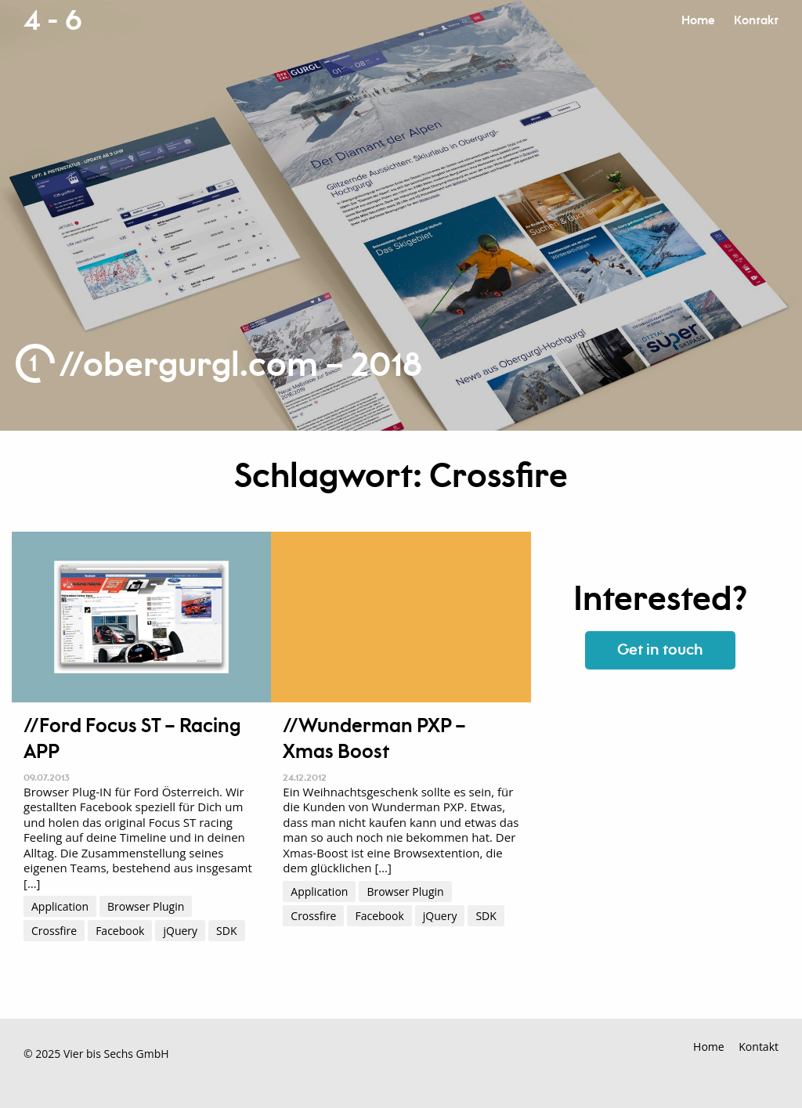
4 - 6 (52, 21)
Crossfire (54, 930)
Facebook (120, 930)
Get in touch (660, 650)
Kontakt (756, 21)
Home (697, 21)
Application (60, 906)
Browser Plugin (145, 906)
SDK (226, 930)
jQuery (180, 930)
